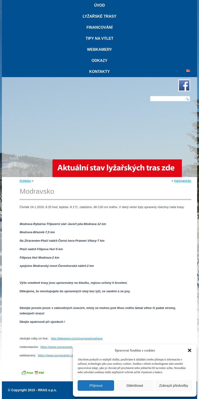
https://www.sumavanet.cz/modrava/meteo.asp (72, 347)
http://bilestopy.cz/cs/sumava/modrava (76, 338)
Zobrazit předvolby (173, 385)
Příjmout (96, 385)
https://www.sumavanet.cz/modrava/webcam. (68, 355)
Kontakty (99, 72)
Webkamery (99, 49)
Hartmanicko (182, 180)
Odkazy (99, 61)
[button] (189, 350)
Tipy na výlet (99, 38)
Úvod (99, 5)
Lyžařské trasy (99, 16)
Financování (99, 27)
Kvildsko (25, 180)
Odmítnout (135, 385)
